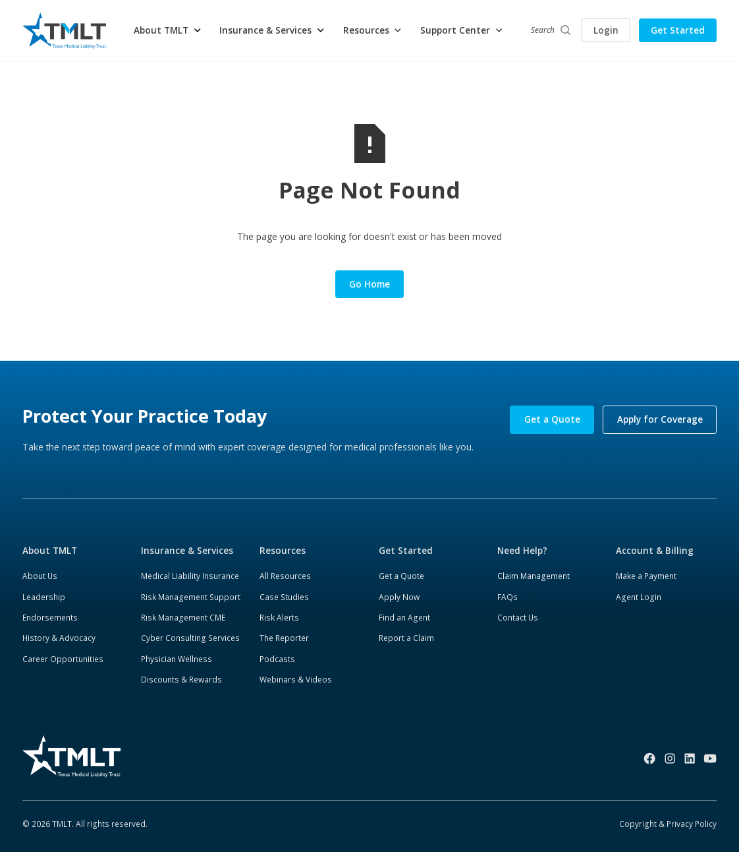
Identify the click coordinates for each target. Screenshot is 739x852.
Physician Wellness (176, 659)
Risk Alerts (279, 617)
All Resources (285, 575)
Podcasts (277, 659)
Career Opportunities (62, 659)
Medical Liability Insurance (190, 575)
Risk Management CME (183, 617)
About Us (39, 575)
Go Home (369, 284)
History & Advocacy (59, 637)
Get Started (678, 30)
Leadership (43, 597)
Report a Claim (406, 637)
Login (605, 30)
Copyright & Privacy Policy (668, 823)
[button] (168, 30)
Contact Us (517, 617)
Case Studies (284, 597)
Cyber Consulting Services (190, 637)
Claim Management (533, 575)
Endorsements (50, 617)
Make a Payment (646, 575)
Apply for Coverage (660, 419)
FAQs (507, 597)
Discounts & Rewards (181, 679)
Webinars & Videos (296, 679)
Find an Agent (404, 617)
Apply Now (399, 597)
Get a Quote (552, 419)
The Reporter (284, 637)
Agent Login (638, 597)
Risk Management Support (190, 597)
